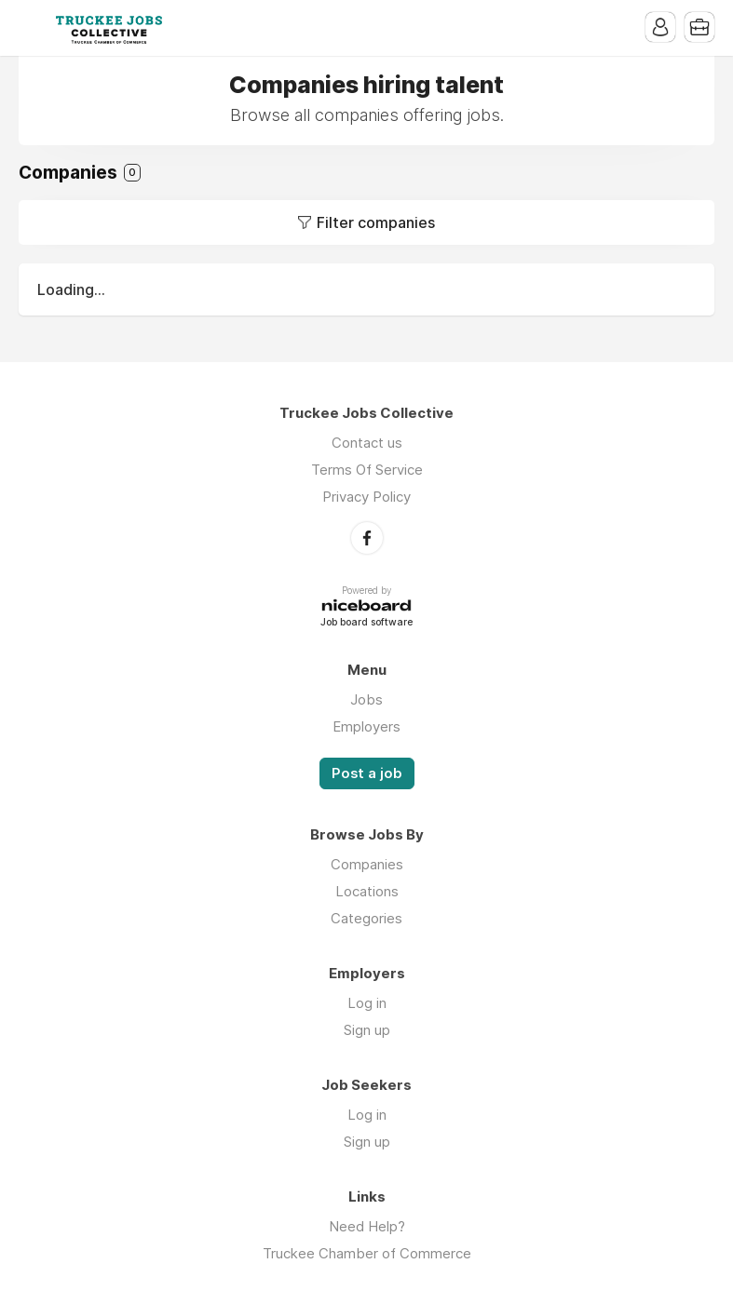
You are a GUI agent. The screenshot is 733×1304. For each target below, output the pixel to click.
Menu (33, 28)
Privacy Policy (366, 496)
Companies (367, 864)
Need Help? (367, 1226)
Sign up (367, 1030)
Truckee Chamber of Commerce (367, 1253)
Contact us (367, 442)
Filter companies (376, 222)
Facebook (367, 538)
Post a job (367, 773)
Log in (367, 1003)
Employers (366, 726)
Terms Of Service (367, 469)
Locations (367, 891)
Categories (366, 918)
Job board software (366, 623)
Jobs (366, 699)
